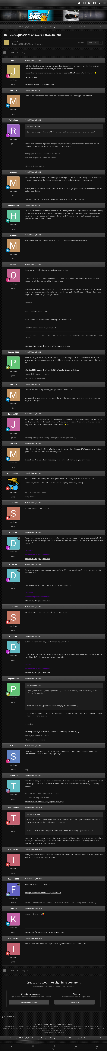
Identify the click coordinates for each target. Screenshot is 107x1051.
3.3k (13, 903)
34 (13, 114)
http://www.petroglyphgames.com (37, 559)
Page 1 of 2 (26, 53)
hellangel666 (13, 205)
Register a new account (29, 1002)
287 (13, 556)
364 (13, 144)
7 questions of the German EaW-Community (76, 73)
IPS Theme (37, 1024)
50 (13, 229)
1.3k (13, 799)
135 (13, 831)
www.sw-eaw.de (31, 77)
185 (13, 288)
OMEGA (13, 265)
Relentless (13, 120)
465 (13, 932)
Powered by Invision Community (53, 1032)
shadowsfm (13, 503)
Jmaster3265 (13, 414)
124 (13, 84)
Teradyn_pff (13, 775)
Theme (53, 1024)
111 (13, 527)
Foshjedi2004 (13, 879)
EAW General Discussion (34, 44)
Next (13, 53)
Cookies (70, 1024)
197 (13, 770)
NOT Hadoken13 (13, 473)
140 (13, 497)
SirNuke (13, 746)
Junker (15, 41)
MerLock (13, 90)
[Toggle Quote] (28, 127)
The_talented (13, 807)
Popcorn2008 (13, 352)
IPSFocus (45, 1024)
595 (13, 376)
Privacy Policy (61, 1024)
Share (81, 43)
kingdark (13, 908)
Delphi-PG (13, 532)
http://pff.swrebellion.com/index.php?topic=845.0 (43, 893)
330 (13, 438)
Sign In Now (74, 1002)
